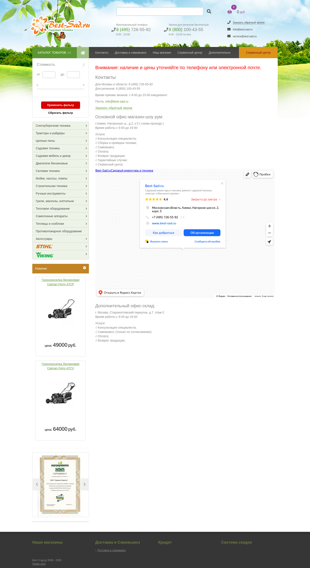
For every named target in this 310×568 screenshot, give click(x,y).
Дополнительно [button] (220, 52)
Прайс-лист (39, 563)
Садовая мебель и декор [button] (53, 156)
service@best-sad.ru (245, 36)
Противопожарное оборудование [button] (59, 231)
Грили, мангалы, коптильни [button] (55, 201)
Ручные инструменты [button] (50, 193)
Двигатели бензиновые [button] (52, 163)
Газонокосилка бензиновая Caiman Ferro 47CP (60, 282)
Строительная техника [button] (51, 186)
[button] (36, 484)
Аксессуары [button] (44, 238)
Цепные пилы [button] (45, 140)
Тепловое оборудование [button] (53, 208)
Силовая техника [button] (48, 171)
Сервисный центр (190, 52)
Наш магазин (162, 52)
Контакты (101, 52)
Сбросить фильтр (60, 112)
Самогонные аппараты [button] (52, 216)
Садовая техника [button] (48, 148)
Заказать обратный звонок (249, 22)
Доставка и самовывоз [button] (130, 52)
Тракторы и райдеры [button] (50, 133)
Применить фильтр (60, 105)
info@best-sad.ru (243, 29)
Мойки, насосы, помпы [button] (51, 178)
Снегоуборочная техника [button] (53, 125)
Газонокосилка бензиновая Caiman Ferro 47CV (60, 366)
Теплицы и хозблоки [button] (50, 223)
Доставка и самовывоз (111, 550)
